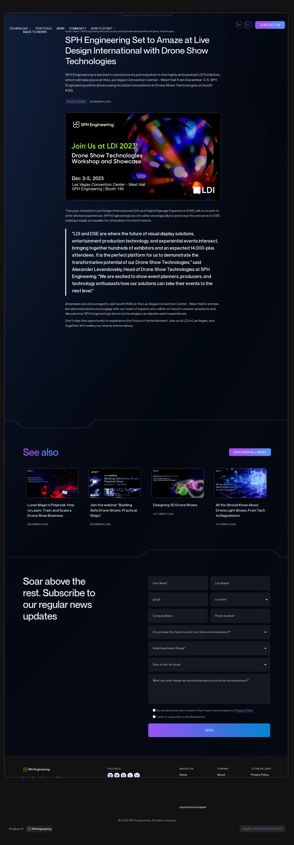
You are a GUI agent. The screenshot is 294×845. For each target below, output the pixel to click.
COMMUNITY (77, 28)
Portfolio (185, 785)
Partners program (228, 780)
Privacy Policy (260, 774)
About (221, 774)
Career (221, 785)
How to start (187, 801)
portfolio (44, 28)
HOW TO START (102, 28)
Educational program (192, 807)
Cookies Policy (260, 785)
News (61, 28)
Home (183, 774)
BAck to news (35, 32)
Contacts (223, 791)
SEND (209, 730)
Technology (187, 780)
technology (18, 28)
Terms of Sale (260, 780)
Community (186, 796)
